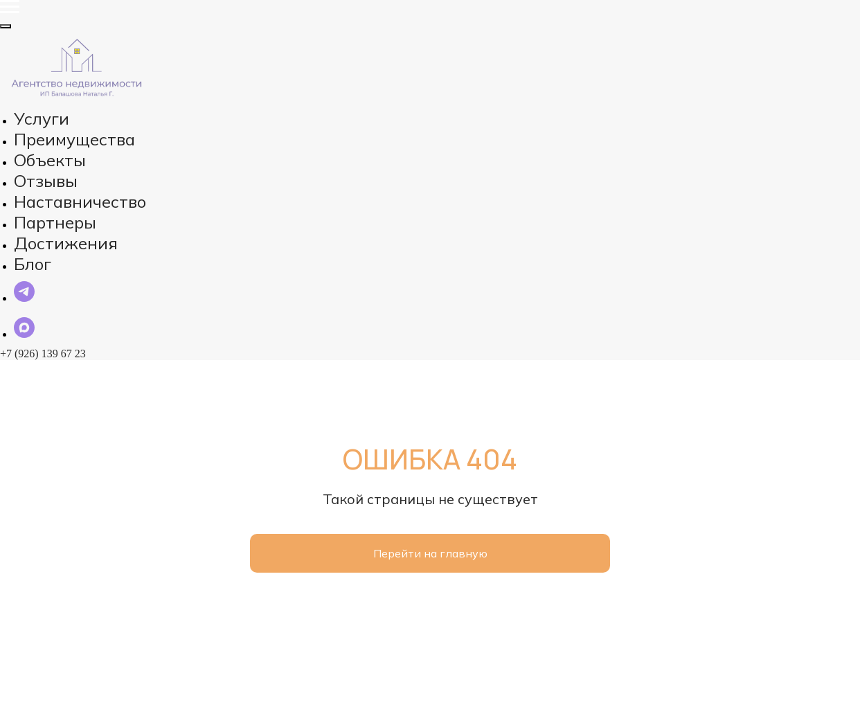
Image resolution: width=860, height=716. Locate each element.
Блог (37, 208)
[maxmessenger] (24, 349)
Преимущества (66, 125)
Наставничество (69, 166)
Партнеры (52, 180)
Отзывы (46, 152)
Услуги (33, 111)
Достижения (58, 194)
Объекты (48, 138)
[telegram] (24, 313)
